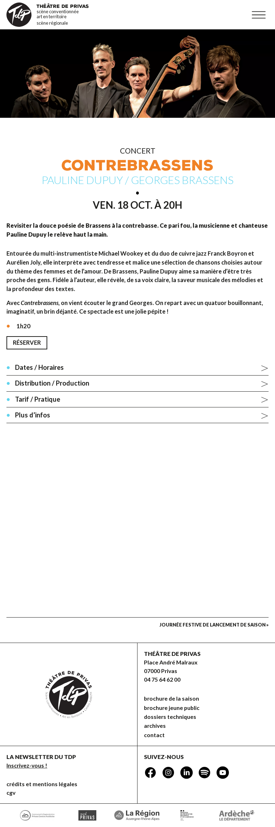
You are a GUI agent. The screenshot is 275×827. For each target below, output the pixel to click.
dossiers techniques (170, 716)
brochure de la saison (171, 698)
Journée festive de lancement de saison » (214, 625)
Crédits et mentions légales (41, 783)
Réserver (27, 342)
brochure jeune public (171, 707)
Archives (155, 725)
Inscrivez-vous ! (26, 765)
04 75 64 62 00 (162, 679)
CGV (10, 792)
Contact (154, 734)
